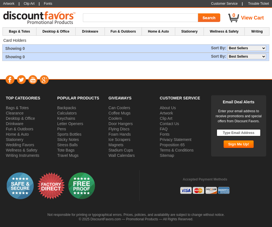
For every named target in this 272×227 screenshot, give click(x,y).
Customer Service (224, 4)
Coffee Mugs (119, 113)
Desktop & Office (20, 118)
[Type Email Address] (239, 132)
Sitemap (167, 155)
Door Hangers (120, 123)
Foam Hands (119, 134)
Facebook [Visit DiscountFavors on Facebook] (9, 79)
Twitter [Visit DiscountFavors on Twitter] (21, 79)
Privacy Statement (176, 139)
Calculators (67, 113)
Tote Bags (66, 150)
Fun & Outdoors (19, 129)
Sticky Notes (68, 139)
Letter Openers (70, 123)
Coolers (115, 118)
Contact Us (169, 123)
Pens (61, 129)
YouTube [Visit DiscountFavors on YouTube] (32, 79)
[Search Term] (141, 17)
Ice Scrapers (119, 139)
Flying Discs (118, 129)
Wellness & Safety (21, 150)
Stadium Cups (120, 150)
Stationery (14, 139)
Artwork (166, 113)
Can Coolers (119, 108)
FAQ (164, 129)
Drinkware (14, 123)
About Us (168, 108)
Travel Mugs (68, 155)
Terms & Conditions (177, 150)
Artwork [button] (8, 4)
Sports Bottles (69, 134)
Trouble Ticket (258, 4)
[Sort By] (246, 48)
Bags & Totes (17, 108)
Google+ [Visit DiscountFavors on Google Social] (44, 79)
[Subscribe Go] (238, 144)
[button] (20, 185)
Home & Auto (17, 134)
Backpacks (66, 108)
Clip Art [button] (29, 4)
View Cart (252, 18)
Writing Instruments (22, 155)
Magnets (115, 145)
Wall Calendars (121, 155)
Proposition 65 (172, 145)
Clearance (15, 113)
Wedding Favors (20, 145)
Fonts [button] (48, 4)
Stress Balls (67, 145)
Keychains (66, 118)
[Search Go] (208, 17)
